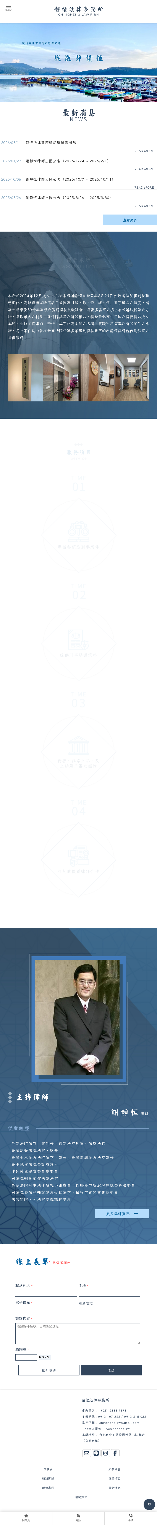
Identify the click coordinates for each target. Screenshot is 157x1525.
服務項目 (114, 1479)
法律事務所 (105, 1508)
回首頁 (48, 1469)
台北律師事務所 (53, 1508)
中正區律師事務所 (81, 1508)
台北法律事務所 (127, 1508)
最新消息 (114, 1488)
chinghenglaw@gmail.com (119, 1423)
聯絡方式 (81, 1497)
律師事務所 (30, 1508)
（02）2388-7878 (112, 1411)
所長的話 (114, 1469)
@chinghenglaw (118, 1429)
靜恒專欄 (48, 1488)
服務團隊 (48, 1479)
